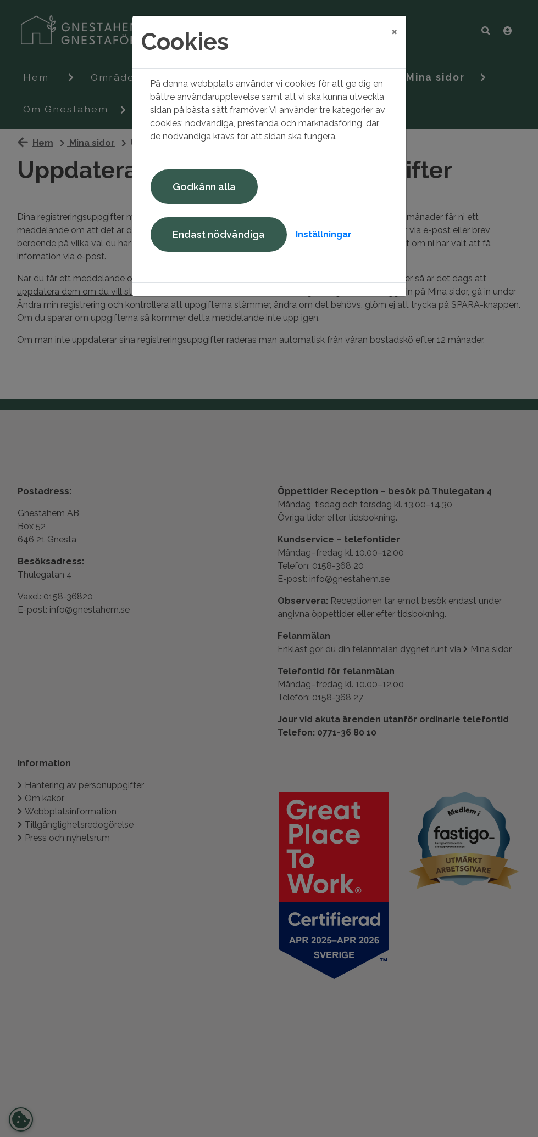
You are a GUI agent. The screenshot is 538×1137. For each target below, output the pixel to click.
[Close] (394, 31)
